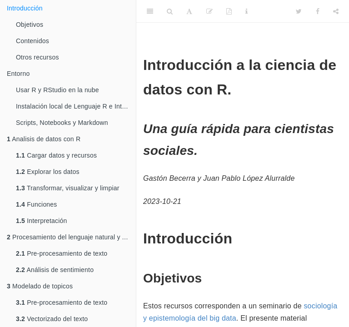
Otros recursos (37, 57)
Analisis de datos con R (43, 139)
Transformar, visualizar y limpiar (68, 188)
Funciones (36, 204)
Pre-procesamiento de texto (61, 253)
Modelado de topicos (40, 286)
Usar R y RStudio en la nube (57, 90)
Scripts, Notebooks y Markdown (62, 122)
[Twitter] (299, 11)
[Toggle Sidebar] (150, 11)
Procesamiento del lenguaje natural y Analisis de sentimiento (71, 237)
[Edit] (209, 11)
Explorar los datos (48, 171)
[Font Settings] (189, 11)
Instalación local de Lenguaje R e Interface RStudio (76, 106)
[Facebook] (317, 11)
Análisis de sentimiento (55, 269)
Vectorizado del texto (52, 318)
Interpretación (41, 220)
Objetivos (29, 24)
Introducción (25, 8)
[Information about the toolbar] (246, 11)
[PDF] (229, 11)
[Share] (335, 11)
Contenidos (32, 41)
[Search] (169, 11)
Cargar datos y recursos (56, 155)
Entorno (18, 73)
